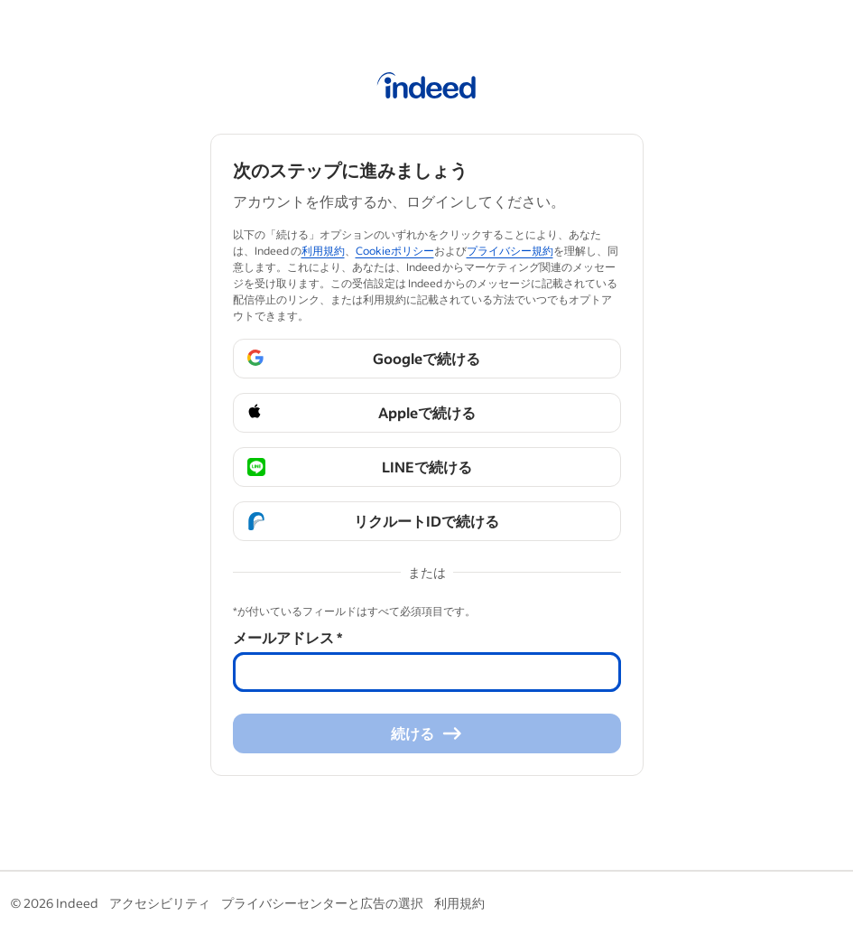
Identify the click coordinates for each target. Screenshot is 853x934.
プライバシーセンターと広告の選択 (322, 902)
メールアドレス (287, 637)
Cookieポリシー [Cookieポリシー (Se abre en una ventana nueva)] (395, 250)
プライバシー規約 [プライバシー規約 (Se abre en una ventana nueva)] (510, 250)
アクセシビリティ (159, 902)
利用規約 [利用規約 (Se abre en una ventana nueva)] (323, 250)
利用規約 (459, 902)
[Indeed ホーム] (426, 88)
